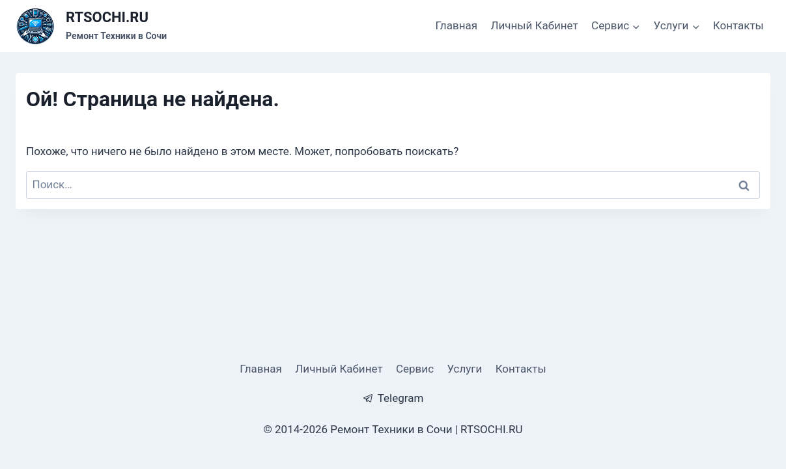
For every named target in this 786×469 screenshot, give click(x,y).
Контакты (738, 25)
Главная (456, 25)
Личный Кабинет (534, 25)
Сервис (415, 368)
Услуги (464, 368)
